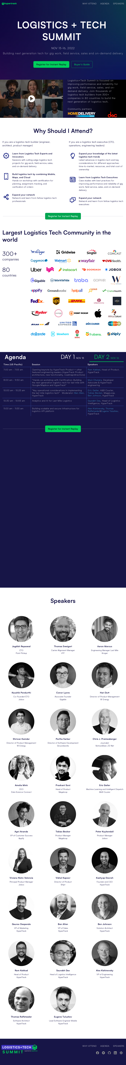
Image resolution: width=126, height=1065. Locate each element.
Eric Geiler (93, 390)
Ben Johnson (94, 395)
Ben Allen (79, 393)
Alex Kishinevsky (96, 408)
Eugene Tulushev (109, 411)
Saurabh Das (94, 400)
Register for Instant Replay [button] (51, 64)
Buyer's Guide (82, 64)
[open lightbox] (31, 99)
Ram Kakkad (94, 369)
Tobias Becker (95, 393)
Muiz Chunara (95, 380)
